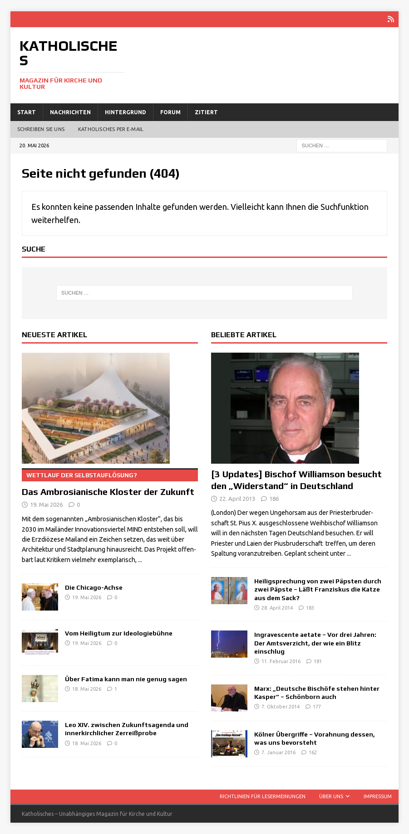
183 (310, 608)
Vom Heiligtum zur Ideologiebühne (118, 633)
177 (317, 706)
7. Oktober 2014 (280, 706)
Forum (170, 112)
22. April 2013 (237, 498)
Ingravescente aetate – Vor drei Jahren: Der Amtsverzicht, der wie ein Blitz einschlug (315, 643)
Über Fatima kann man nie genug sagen (126, 679)
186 (274, 498)
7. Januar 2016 (278, 752)
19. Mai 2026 (46, 504)
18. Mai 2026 (86, 689)
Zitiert (206, 112)
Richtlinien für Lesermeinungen (263, 796)
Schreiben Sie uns (40, 129)
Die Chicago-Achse (94, 587)
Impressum (378, 796)
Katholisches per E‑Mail (110, 129)
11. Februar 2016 (281, 661)
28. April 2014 (277, 608)
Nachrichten (70, 112)
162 (313, 752)
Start (26, 112)
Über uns (331, 796)
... (140, 559)
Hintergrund (125, 112)
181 (318, 661)
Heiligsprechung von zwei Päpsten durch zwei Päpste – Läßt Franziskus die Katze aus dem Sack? (317, 589)
